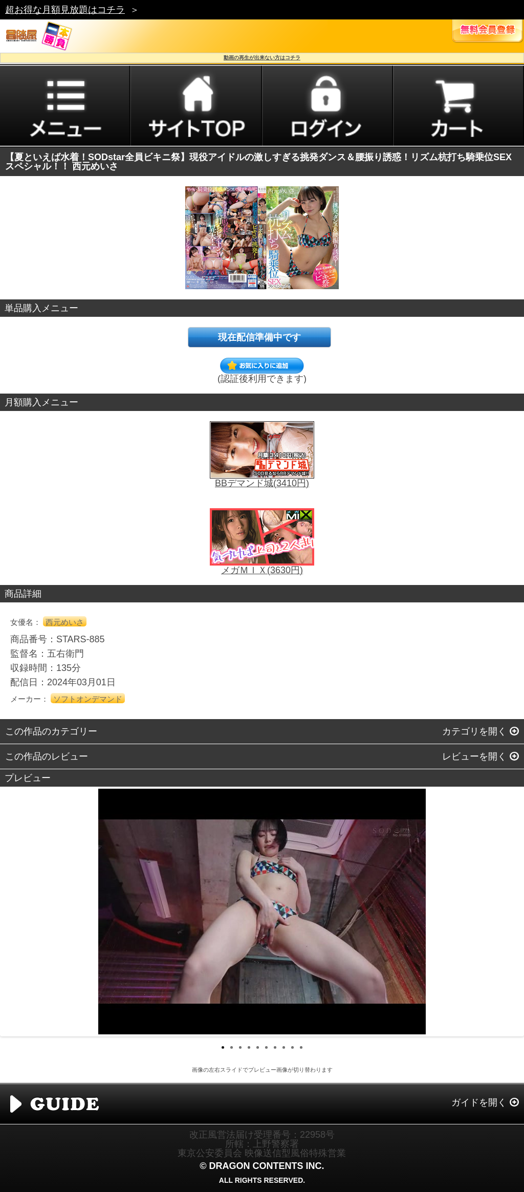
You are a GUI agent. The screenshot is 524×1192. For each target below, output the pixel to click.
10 (301, 1047)
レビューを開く (474, 756)
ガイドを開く (479, 1102)
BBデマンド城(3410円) (262, 483)
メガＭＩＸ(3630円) (262, 570)
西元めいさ (65, 622)
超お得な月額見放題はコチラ (65, 10)
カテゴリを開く (474, 731)
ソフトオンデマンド (87, 699)
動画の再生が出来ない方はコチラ (262, 57)
